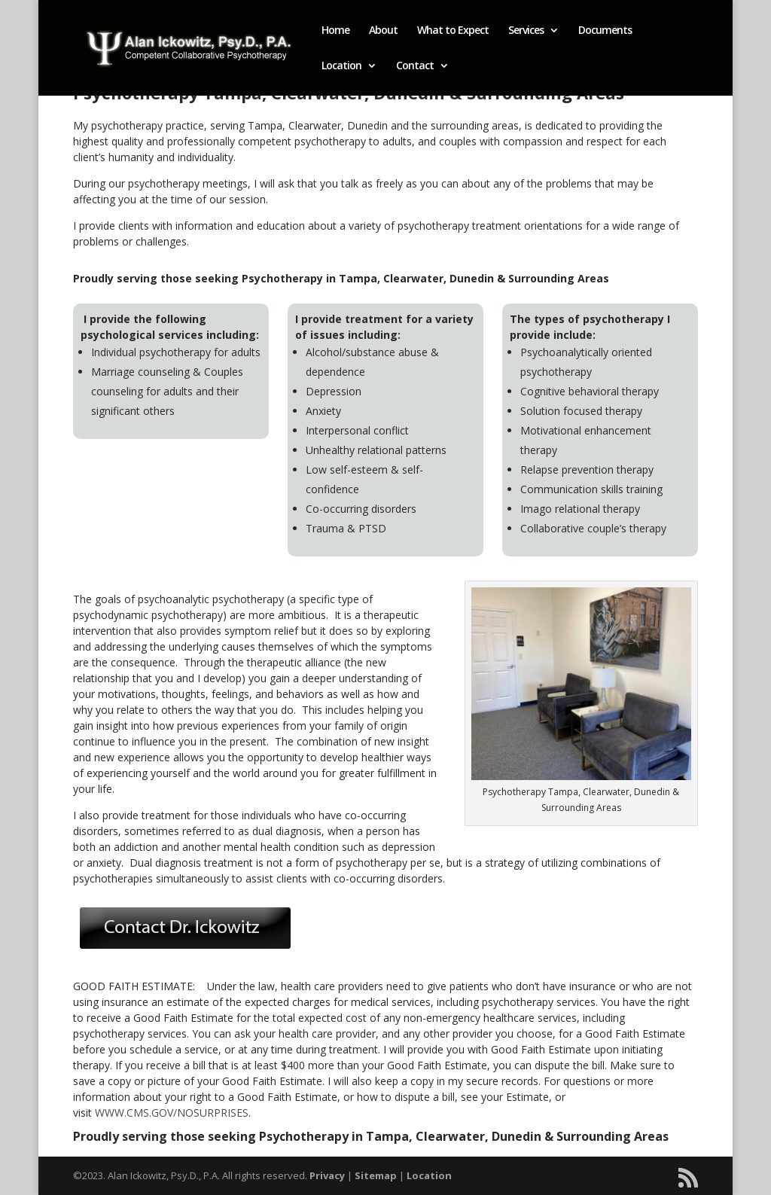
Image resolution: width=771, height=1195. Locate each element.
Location (341, 66)
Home (335, 31)
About (383, 31)
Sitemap (376, 1175)
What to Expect (453, 31)
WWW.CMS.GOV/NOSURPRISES (171, 1112)
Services (526, 31)
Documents (605, 31)
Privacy (327, 1175)
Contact (415, 66)
